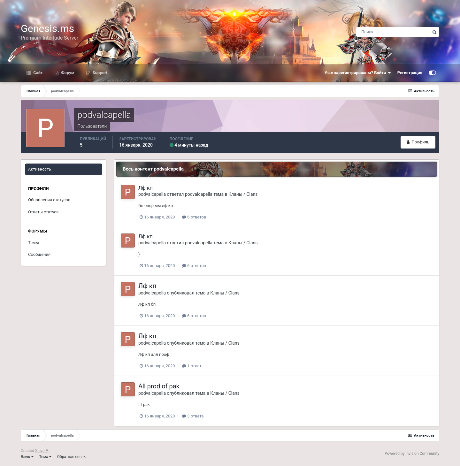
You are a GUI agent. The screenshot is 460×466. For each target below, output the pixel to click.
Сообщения (39, 254)
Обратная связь (71, 457)
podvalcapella (152, 194)
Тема (45, 457)
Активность (39, 169)
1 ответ (192, 365)
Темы (33, 242)
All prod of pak (159, 386)
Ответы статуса (43, 212)
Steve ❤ (42, 450)
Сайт (37, 72)
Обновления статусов (49, 199)
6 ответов (194, 217)
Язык (27, 457)
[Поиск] (393, 32)
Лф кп (145, 188)
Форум (67, 72)
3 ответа (193, 416)
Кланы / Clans (242, 194)
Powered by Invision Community (412, 453)
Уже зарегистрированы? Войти (358, 73)
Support (100, 72)
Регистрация (409, 72)
